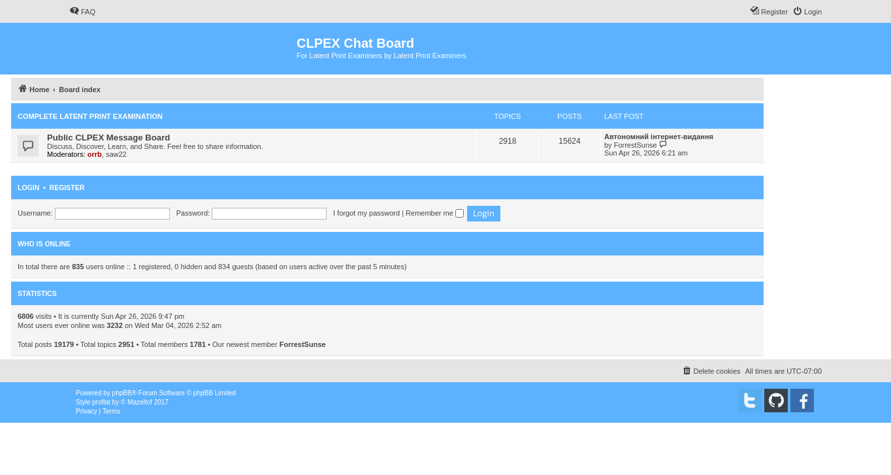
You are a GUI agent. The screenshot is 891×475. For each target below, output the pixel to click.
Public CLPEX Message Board (108, 137)
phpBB (122, 393)
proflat (101, 402)
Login (28, 187)
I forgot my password (366, 213)
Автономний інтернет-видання (658, 136)
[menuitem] (82, 12)
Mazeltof (139, 402)
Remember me (435, 213)
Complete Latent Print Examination (90, 116)
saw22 (116, 154)
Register (67, 187)
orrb (95, 154)
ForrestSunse (635, 145)
